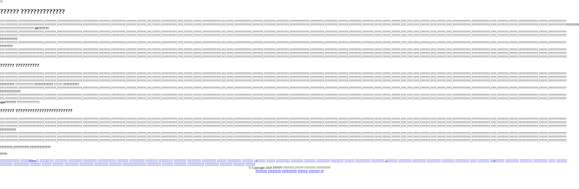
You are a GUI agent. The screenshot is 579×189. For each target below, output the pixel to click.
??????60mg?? (29, 160)
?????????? (75, 160)
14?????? (260, 160)
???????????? (195, 164)
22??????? (391, 160)
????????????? (107, 160)
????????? (61, 160)
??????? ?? (316, 171)
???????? (122, 160)
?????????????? (10, 160)
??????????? (136, 160)
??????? (222, 160)
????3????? (47, 160)
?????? (271, 160)
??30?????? (497, 160)
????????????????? (134, 164)
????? (473, 160)
